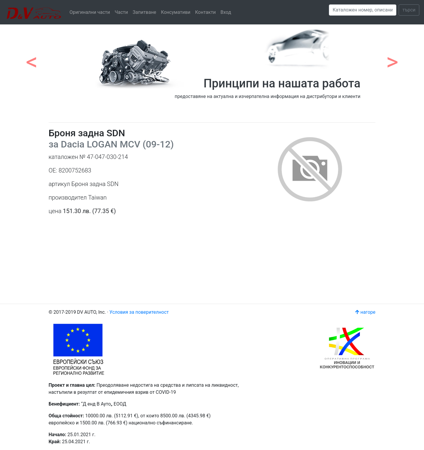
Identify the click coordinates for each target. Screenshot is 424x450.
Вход (226, 12)
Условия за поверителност (139, 312)
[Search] (362, 10)
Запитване (144, 12)
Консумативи (175, 12)
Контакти (205, 12)
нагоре (365, 312)
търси (409, 10)
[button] (32, 59)
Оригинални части (89, 12)
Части (121, 12)
